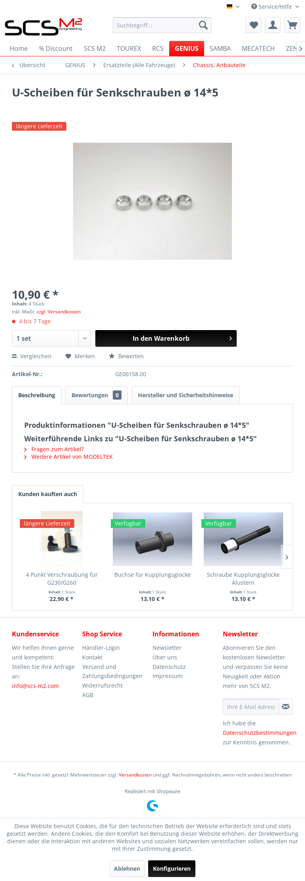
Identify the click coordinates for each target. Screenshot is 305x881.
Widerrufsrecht (102, 685)
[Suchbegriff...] (162, 25)
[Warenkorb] (292, 25)
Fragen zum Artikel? (54, 449)
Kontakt (92, 657)
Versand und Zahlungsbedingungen (112, 671)
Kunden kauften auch (47, 494)
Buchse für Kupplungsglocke (152, 574)
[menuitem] (162, 25)
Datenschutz (169, 666)
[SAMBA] (220, 48)
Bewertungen (96, 395)
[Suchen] (203, 25)
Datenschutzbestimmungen (260, 732)
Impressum (167, 676)
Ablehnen (127, 868)
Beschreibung (36, 395)
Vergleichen (32, 356)
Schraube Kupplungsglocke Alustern (243, 578)
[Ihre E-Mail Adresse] (251, 707)
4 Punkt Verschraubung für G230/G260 (62, 578)
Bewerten (126, 356)
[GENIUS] (186, 48)
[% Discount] (55, 48)
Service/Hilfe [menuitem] (272, 6)
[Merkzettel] (253, 25)
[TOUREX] (129, 48)
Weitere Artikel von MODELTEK (68, 456)
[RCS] (158, 48)
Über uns (164, 657)
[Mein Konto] (273, 25)
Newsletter (166, 647)
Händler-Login (101, 647)
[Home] (18, 48)
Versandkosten (135, 774)
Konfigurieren (172, 868)
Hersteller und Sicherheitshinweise (185, 395)
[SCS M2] (94, 48)
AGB (87, 695)
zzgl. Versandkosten (59, 311)
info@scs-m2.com (35, 686)
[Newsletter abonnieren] (286, 707)
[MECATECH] (258, 48)
